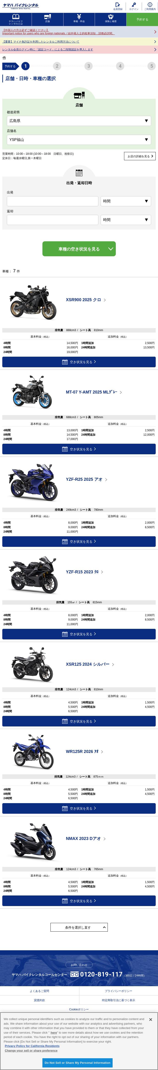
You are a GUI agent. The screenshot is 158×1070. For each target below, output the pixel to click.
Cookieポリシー (79, 1009)
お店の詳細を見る (139, 156)
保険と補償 (110, 18)
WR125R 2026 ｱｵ (82, 751)
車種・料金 (79, 18)
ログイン (134, 6)
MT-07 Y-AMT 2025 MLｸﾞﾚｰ (91, 392)
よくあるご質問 (39, 991)
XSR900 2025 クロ (83, 299)
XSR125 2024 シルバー (87, 664)
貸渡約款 (39, 1000)
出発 (10, 192)
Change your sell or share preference (31, 1050)
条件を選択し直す (78, 927)
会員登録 (117, 6)
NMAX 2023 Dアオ (83, 838)
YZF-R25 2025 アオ (84, 479)
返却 (10, 211)
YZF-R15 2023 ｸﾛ (82, 572)
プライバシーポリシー (118, 991)
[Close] (151, 1020)
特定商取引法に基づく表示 (118, 1000)
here (54, 1032)
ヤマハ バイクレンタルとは (16, 19)
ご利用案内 (150, 6)
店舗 (47, 18)
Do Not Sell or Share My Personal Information (78, 1062)
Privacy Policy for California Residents (32, 1046)
